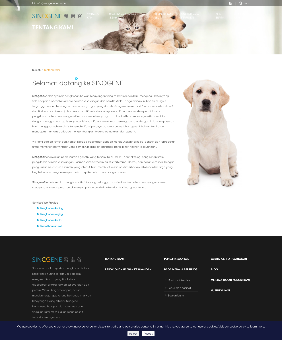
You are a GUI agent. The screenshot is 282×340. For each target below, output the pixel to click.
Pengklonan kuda (48, 220)
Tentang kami (93, 16)
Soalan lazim (174, 295)
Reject (133, 333)
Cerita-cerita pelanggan (229, 259)
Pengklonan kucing (49, 208)
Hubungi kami (239, 16)
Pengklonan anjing (49, 214)
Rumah (36, 69)
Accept (148, 333)
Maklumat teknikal (177, 280)
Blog (214, 269)
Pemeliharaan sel (164, 16)
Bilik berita (220, 16)
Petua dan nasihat (177, 288)
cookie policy (238, 326)
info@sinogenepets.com (49, 3)
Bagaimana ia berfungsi (190, 16)
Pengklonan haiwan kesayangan (122, 16)
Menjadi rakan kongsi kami (230, 280)
